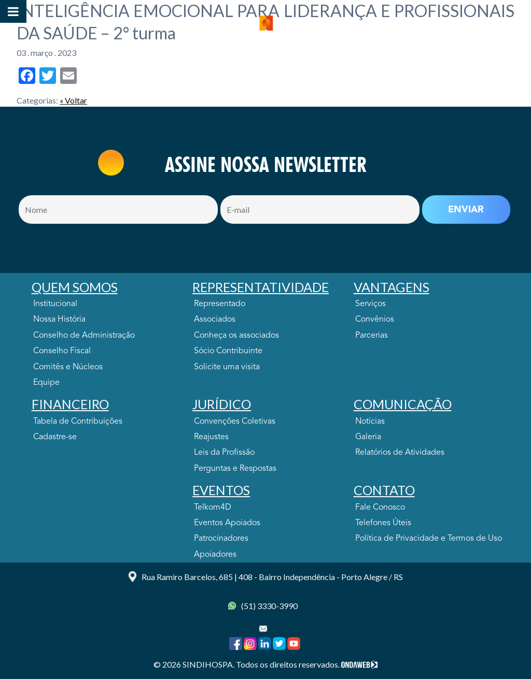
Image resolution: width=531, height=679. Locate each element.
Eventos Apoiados (227, 523)
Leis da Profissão (224, 453)
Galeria (368, 437)
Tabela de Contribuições (77, 421)
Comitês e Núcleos (68, 367)
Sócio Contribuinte (228, 351)
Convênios (374, 319)
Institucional (55, 304)
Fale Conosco (380, 507)
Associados (214, 319)
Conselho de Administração (84, 335)
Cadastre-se (55, 437)
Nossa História (59, 319)
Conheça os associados (236, 335)
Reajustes (211, 437)
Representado (219, 304)
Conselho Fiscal (62, 351)
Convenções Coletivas (234, 421)
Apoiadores (215, 555)
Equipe (46, 383)
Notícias (370, 421)
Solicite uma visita (227, 367)
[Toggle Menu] (13, 11)
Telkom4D (212, 507)
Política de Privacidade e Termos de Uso (428, 538)
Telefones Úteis (383, 523)
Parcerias (371, 335)
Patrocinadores (221, 538)
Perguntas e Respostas (235, 469)
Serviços (370, 304)
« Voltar (73, 100)
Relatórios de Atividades (399, 453)
